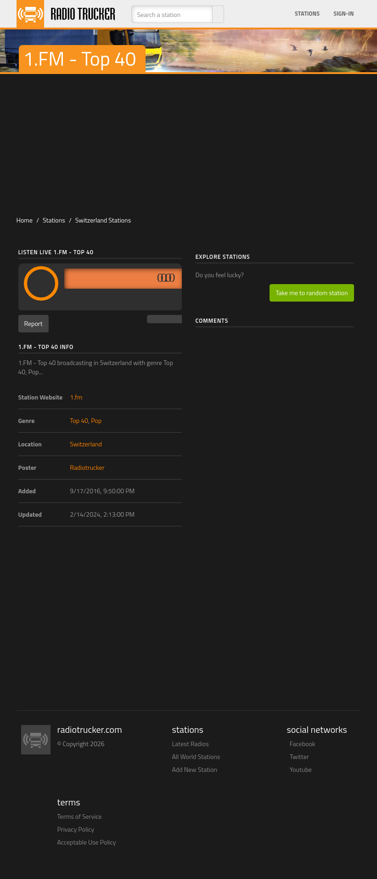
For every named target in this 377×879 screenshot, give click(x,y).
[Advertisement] (193, 143)
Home (25, 220)
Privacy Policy (76, 829)
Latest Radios (190, 743)
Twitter (299, 756)
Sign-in (343, 13)
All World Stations (196, 756)
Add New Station (195, 769)
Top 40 (79, 420)
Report (33, 323)
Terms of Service (79, 816)
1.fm (76, 397)
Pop (96, 420)
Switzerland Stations (103, 220)
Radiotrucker (87, 467)
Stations (307, 13)
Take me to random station (312, 292)
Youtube (301, 769)
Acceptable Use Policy (86, 842)
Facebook (302, 743)
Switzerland (86, 444)
